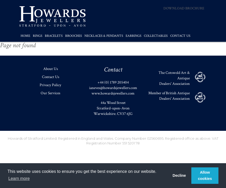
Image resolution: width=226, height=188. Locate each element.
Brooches (73, 36)
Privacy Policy (50, 85)
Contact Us (180, 36)
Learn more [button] (19, 178)
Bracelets (54, 36)
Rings (37, 36)
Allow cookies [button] (205, 175)
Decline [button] (179, 175)
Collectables (156, 36)
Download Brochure (183, 8)
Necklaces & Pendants (103, 36)
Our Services (50, 93)
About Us (50, 68)
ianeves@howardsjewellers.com (113, 87)
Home (25, 36)
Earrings (133, 36)
